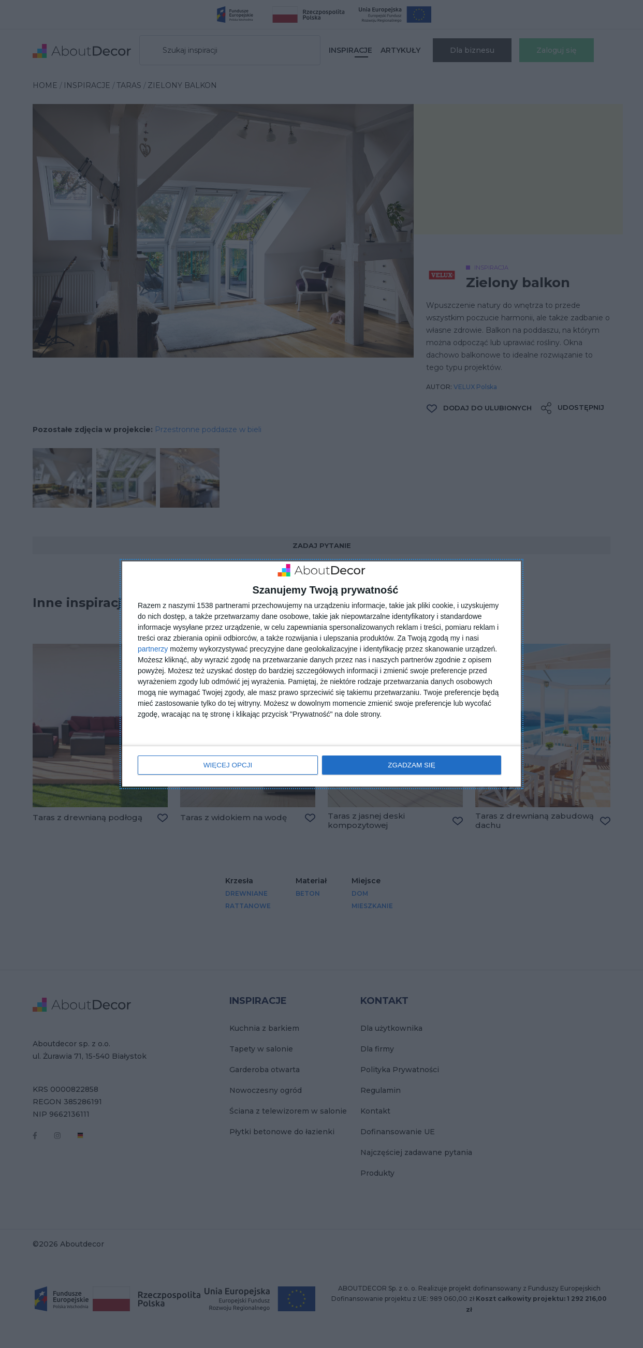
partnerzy (153, 649)
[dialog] (321, 674)
